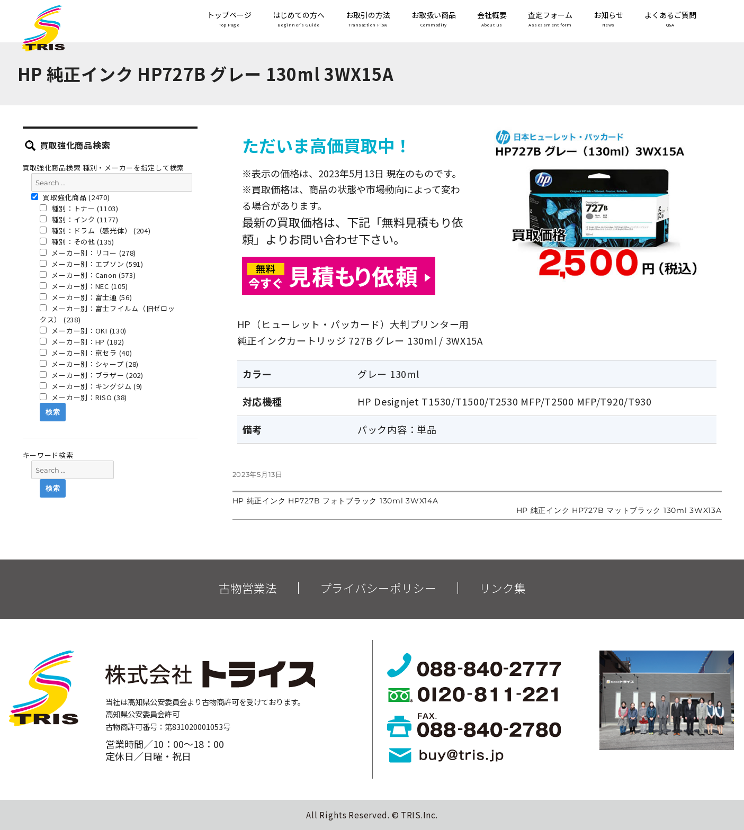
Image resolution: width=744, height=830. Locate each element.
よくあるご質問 (670, 20)
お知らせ (608, 20)
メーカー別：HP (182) (82, 342)
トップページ (229, 20)
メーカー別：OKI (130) (83, 331)
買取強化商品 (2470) (70, 197)
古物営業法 (248, 588)
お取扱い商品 (433, 20)
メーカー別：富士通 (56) (86, 297)
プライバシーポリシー (378, 588)
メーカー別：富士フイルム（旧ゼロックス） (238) (107, 313)
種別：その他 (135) (77, 242)
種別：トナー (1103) (79, 208)
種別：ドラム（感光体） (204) (95, 230)
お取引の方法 (368, 20)
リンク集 (502, 588)
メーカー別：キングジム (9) (91, 386)
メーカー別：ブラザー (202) (92, 375)
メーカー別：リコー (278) (88, 253)
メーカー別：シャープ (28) (89, 364)
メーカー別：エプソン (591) (92, 264)
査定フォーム (550, 20)
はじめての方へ (299, 20)
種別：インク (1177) (79, 219)
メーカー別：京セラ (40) (86, 353)
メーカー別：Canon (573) (88, 275)
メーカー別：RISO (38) (83, 397)
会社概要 (492, 20)
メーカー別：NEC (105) (84, 286)
